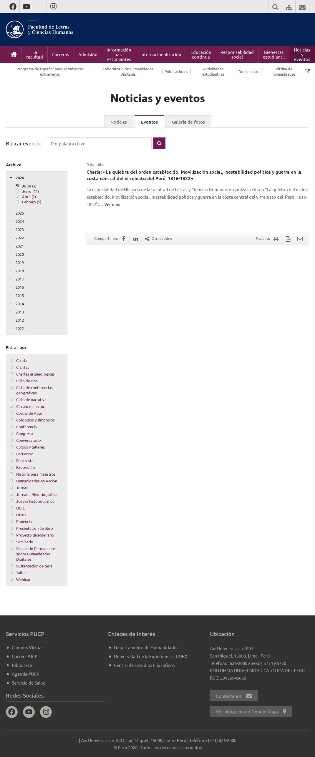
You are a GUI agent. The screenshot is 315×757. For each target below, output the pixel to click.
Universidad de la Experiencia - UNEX (150, 656)
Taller (21, 572)
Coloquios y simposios (35, 419)
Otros (21, 514)
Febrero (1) (31, 201)
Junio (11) (30, 191)
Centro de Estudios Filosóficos (144, 665)
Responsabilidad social (237, 54)
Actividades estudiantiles (213, 71)
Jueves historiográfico (35, 501)
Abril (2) (29, 196)
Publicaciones (176, 71)
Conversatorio (28, 440)
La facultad (34, 54)
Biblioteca (22, 665)
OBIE (20, 507)
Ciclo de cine (27, 380)
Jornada (23, 487)
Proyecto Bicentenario (35, 534)
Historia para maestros (36, 474)
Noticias (118, 122)
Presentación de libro (34, 528)
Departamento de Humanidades (146, 647)
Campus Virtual (27, 647)
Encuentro (25, 453)
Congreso (24, 433)
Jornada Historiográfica (36, 494)
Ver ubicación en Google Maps (251, 711)
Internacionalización (160, 54)
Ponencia (24, 521)
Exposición (25, 467)
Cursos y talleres (30, 446)
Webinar (23, 579)
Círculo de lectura (31, 406)
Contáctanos (234, 696)
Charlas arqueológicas (35, 373)
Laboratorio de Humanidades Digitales (128, 71)
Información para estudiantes (119, 54)
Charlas (22, 367)
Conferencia (26, 426)
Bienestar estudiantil (274, 54)
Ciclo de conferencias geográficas (34, 390)
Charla (21, 360)
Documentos (249, 71)
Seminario (24, 541)
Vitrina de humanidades (284, 71)
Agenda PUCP (25, 674)
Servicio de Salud (29, 682)
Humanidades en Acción (36, 480)
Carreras (60, 54)
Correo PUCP (24, 656)
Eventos (149, 122)
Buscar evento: (23, 143)
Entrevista (25, 460)
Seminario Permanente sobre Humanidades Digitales (35, 554)
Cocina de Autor (30, 413)
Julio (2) (29, 186)
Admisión (87, 54)
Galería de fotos (188, 122)
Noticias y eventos (302, 54)
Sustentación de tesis (34, 565)
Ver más (112, 204)
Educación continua (200, 54)
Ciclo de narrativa (31, 399)
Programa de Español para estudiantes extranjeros (50, 71)
